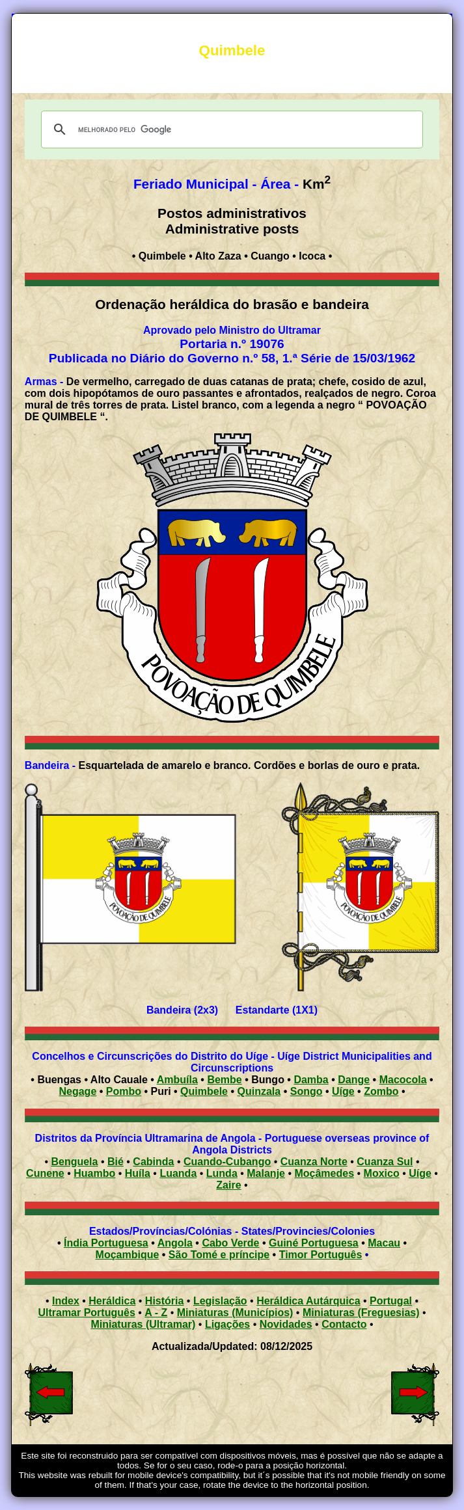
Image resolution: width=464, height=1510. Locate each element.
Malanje (266, 1173)
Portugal (391, 1300)
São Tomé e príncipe (219, 1254)
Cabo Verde (230, 1242)
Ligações (227, 1324)
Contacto (343, 1324)
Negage (77, 1091)
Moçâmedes (324, 1173)
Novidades (286, 1324)
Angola (175, 1242)
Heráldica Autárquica (308, 1300)
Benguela (74, 1161)
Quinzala (259, 1091)
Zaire (228, 1185)
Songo (306, 1091)
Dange (354, 1079)
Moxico (382, 1173)
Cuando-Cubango (227, 1161)
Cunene (45, 1173)
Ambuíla (177, 1079)
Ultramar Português (86, 1312)
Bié (115, 1161)
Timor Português (320, 1254)
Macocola (403, 1079)
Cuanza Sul (385, 1161)
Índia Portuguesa (106, 1242)
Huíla (137, 1173)
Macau (384, 1242)
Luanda (178, 1173)
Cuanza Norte (314, 1161)
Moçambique (127, 1254)
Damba (310, 1079)
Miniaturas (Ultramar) (142, 1324)
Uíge (343, 1091)
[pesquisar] (230, 129)
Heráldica (112, 1300)
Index (65, 1300)
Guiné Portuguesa (314, 1242)
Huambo (94, 1173)
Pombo (123, 1091)
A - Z (155, 1312)
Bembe (224, 1079)
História (164, 1300)
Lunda (222, 1173)
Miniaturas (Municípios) (235, 1312)
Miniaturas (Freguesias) (361, 1312)
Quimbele (204, 1091)
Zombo (381, 1091)
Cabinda (153, 1161)
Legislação (220, 1300)
